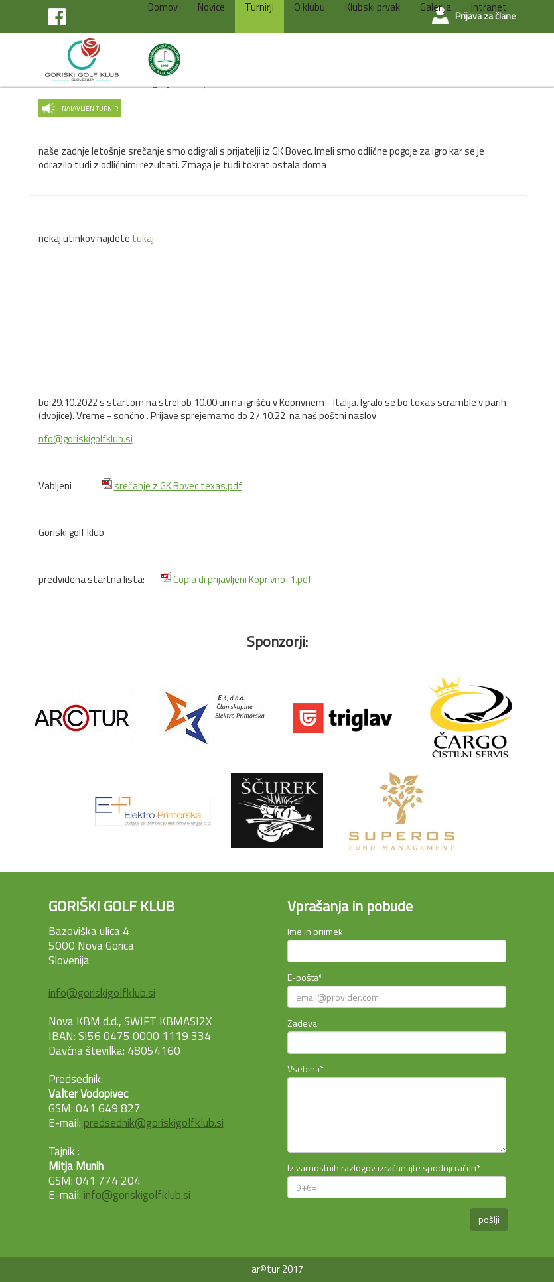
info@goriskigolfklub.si (101, 992)
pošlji (489, 1219)
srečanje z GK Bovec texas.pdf (178, 485)
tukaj (142, 238)
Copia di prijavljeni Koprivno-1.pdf (242, 579)
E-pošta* (304, 977)
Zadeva (302, 1023)
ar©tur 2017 (277, 1269)
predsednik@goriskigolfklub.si (154, 1122)
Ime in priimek (315, 931)
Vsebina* (305, 1069)
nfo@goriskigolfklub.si (85, 438)
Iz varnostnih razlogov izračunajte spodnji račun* (383, 1168)
